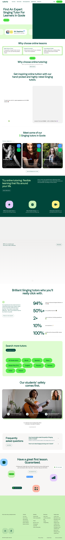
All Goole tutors (13, 360)
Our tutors (13, 1)
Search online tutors (6, 190)
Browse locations (26, 524)
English (27, 365)
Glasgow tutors (56, 522)
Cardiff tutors (56, 533)
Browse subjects (26, 522)
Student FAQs (35, 516)
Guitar (10, 370)
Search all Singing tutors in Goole (32, 171)
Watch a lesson (32, 66)
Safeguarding (45, 522)
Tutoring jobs (35, 524)
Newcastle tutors (57, 525)
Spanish (37, 360)
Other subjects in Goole (11, 350)
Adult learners (33, 1)
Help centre (45, 516)
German (49, 365)
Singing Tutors (9, 141)
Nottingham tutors (57, 527)
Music (26, 360)
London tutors (56, 516)
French (21, 370)
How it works (19, 1)
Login (54, 1)
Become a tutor (36, 522)
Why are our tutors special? (8, 315)
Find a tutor (6, 20)
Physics (38, 365)
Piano (47, 360)
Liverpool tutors (56, 524)
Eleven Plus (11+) (14, 365)
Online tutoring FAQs (36, 527)
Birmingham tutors (57, 519)
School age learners (26, 1)
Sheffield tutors (56, 528)
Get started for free (32, 471)
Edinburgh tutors (57, 531)
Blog (44, 519)
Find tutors (4, 141)
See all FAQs (9, 445)
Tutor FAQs (35, 525)
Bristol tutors (56, 530)
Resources (39, 1)
